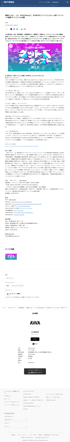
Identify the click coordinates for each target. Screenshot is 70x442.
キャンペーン (9, 278)
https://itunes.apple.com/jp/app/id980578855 (21, 202)
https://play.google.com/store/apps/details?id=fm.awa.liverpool (26, 204)
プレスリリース (11, 307)
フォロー (35, 339)
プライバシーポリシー (22, 435)
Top (2, 5)
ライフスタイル (53, 5)
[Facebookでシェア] (14, 29)
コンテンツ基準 (32, 435)
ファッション (43, 5)
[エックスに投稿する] (11, 29)
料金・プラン (7, 399)
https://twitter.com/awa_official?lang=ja (24, 212)
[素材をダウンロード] (21, 29)
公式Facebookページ (9, 416)
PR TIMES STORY (27, 394)
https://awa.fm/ (31, 348)
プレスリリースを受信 (44, 2)
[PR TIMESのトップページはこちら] (9, 2)
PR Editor (25, 409)
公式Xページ (7, 423)
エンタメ (27, 5)
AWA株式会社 (21, 307)
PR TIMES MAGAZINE (28, 403)
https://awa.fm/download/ (24, 206)
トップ (4, 307)
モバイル (16, 5)
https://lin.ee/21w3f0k (19, 214)
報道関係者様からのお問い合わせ (51, 435)
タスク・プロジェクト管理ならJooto (54, 394)
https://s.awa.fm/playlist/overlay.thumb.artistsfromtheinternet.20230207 (22, 146)
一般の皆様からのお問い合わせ (42, 437)
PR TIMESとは (7, 396)
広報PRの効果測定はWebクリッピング (32, 406)
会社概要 (13, 435)
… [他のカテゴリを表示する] (58, 5)
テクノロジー (8, 5)
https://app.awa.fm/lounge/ (26, 208)
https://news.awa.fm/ (18, 210)
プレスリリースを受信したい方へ (11, 402)
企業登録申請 (55, 2)
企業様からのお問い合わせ (27, 437)
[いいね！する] (6, 29)
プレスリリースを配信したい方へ (11, 405)
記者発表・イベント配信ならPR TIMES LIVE (33, 400)
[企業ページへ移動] (35, 323)
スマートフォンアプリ (17, 285)
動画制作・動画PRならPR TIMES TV (31, 397)
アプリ (21, 5)
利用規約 (40, 435)
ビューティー (34, 5)
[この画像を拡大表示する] (11, 257)
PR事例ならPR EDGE (50, 400)
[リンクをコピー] (24, 29)
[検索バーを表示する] (67, 2)
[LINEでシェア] (17, 29)
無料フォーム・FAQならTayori (53, 397)
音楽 (7, 285)
